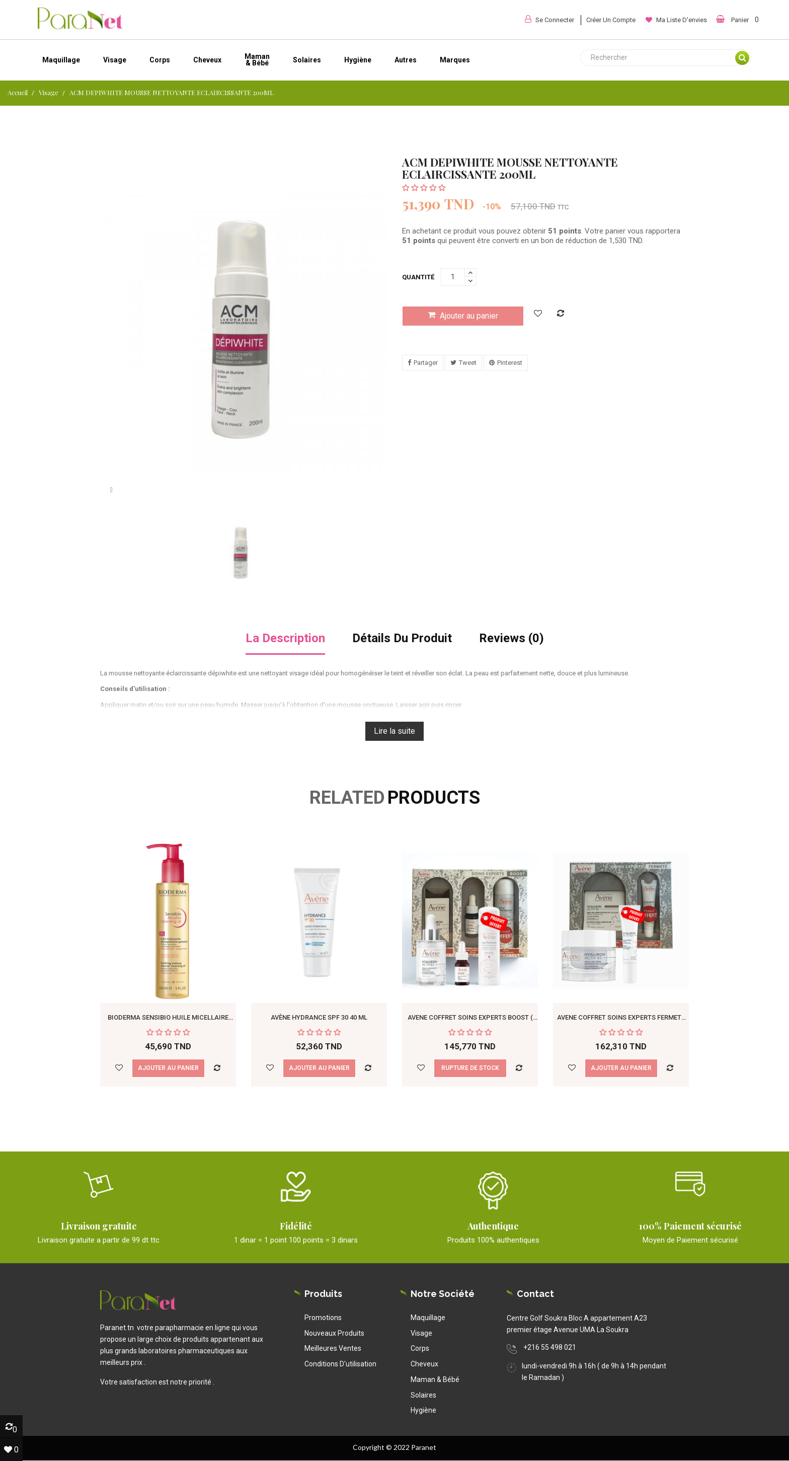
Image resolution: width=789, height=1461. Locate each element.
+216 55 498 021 (549, 1347)
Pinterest (509, 362)
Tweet (468, 362)
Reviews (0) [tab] (511, 638)
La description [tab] (285, 638)
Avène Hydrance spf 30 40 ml (319, 1017)
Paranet (423, 1447)
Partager (426, 362)
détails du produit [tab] (402, 638)
